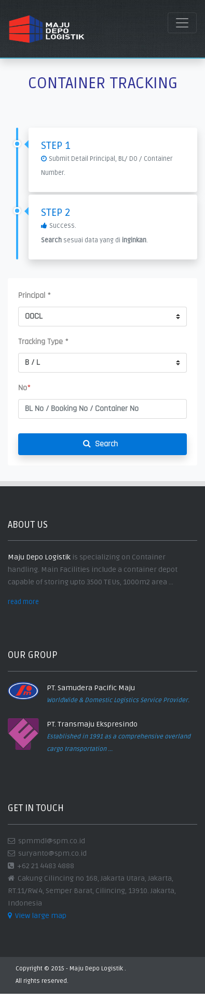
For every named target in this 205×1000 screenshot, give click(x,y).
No (24, 387)
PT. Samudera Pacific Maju (91, 687)
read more (23, 602)
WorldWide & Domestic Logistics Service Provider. (118, 700)
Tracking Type (43, 341)
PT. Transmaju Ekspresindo (92, 724)
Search (102, 444)
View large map (37, 915)
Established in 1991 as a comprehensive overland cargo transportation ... (118, 743)
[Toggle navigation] (182, 22)
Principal (34, 295)
